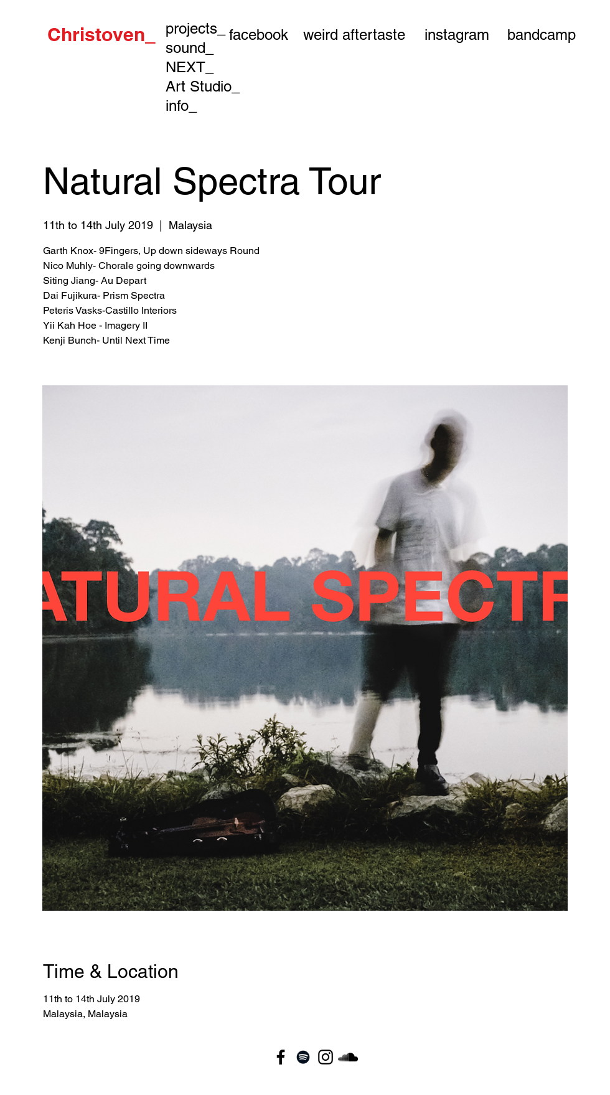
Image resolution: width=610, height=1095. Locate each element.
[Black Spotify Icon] (303, 1057)
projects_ (195, 28)
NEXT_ (190, 67)
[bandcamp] (541, 34)
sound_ (190, 47)
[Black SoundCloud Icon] (348, 1057)
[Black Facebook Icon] (281, 1057)
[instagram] (457, 34)
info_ (181, 105)
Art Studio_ (203, 86)
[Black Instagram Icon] (326, 1057)
